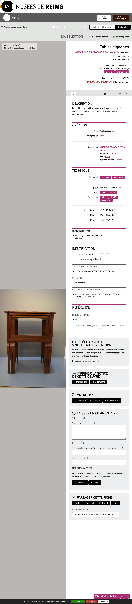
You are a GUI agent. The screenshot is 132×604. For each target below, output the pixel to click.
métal (112, 192)
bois (104, 192)
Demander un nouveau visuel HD (85, 361)
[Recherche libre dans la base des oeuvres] (102, 27)
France (113, 153)
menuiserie (122, 72)
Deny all (92, 602)
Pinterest (103, 503)
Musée (120, 17)
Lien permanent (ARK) (80, 510)
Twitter (77, 503)
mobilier (109, 72)
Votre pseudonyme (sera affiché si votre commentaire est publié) (97, 448)
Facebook (90, 503)
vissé (104, 197)
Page (103, 17)
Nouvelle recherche (69, 27)
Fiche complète (98, 382)
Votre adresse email (80, 458)
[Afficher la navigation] (6, 17)
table (102, 136)
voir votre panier (121, 37)
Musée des (101, 82)
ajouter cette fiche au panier (87, 400)
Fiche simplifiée (80, 382)
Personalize (103, 602)
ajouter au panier (98, 37)
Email (115, 503)
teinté (113, 197)
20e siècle (119, 159)
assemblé (106, 200)
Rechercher (123, 27)
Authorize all (78, 602)
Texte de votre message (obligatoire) (86, 423)
